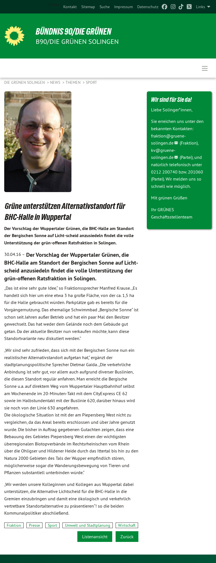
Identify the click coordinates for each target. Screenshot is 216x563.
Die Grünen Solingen (25, 82)
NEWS (55, 82)
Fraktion (14, 525)
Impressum (123, 6)
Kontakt (70, 6)
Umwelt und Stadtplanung (87, 525)
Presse (34, 525)
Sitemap (88, 6)
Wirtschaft (127, 525)
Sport (91, 82)
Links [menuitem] (200, 6)
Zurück (127, 536)
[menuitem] (70, 6)
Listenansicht (94, 536)
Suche (105, 6)
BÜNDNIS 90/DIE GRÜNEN (73, 31)
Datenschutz (147, 6)
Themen (74, 82)
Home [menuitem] (54, 4)
